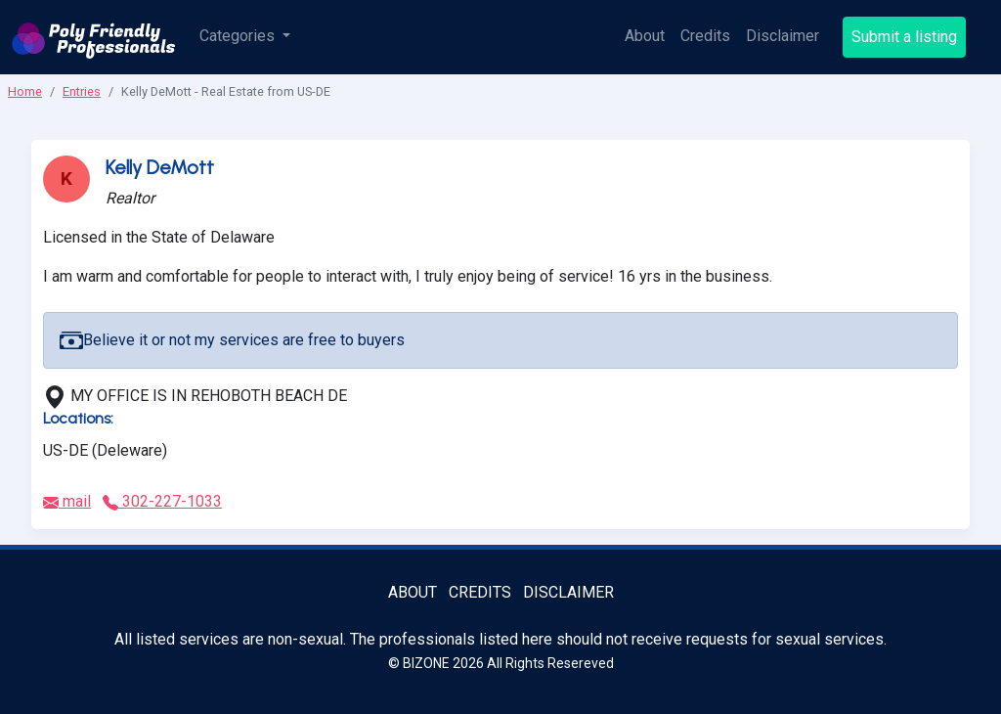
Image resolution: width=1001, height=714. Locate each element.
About (645, 35)
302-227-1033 (162, 501)
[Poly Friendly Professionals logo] (94, 37)
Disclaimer (782, 35)
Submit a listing (904, 36)
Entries (82, 91)
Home (25, 91)
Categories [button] (239, 35)
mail (67, 501)
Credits (705, 35)
